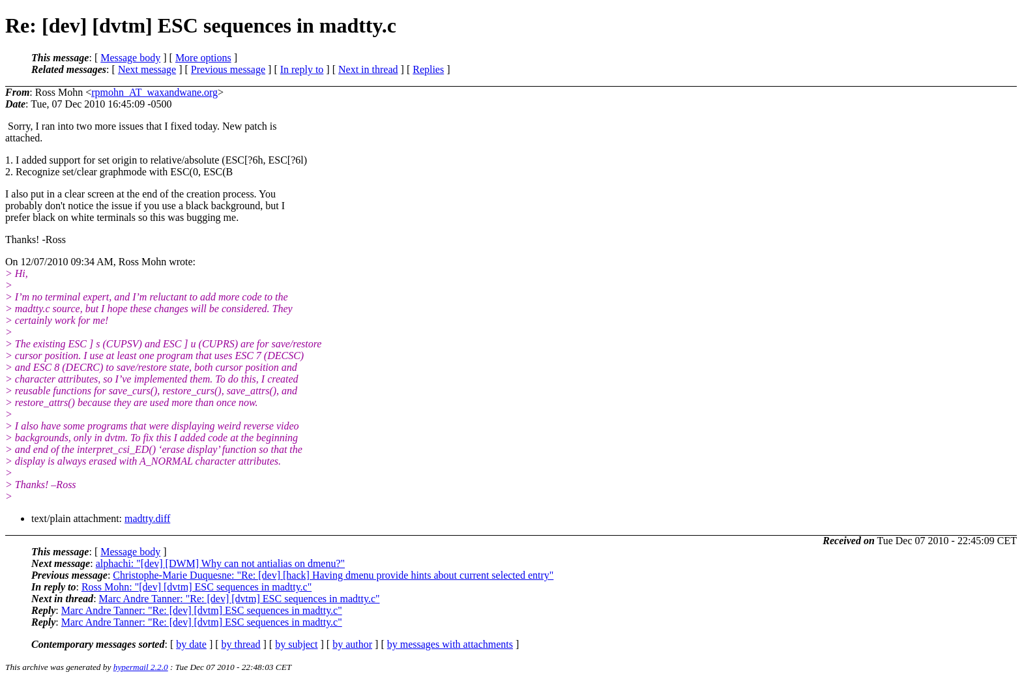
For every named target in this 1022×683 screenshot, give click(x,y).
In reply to (302, 69)
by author (352, 644)
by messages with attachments (450, 644)
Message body (130, 57)
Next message (147, 69)
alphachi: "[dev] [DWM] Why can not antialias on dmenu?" (220, 563)
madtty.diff (147, 518)
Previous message (228, 69)
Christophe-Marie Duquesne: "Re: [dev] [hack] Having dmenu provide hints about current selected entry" (333, 575)
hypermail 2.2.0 (140, 667)
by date (191, 644)
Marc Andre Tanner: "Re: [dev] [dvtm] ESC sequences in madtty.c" (239, 598)
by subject (296, 644)
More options (203, 57)
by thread (241, 644)
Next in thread (368, 69)
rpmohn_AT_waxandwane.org (154, 92)
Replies (428, 69)
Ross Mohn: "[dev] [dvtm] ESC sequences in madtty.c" (196, 586)
